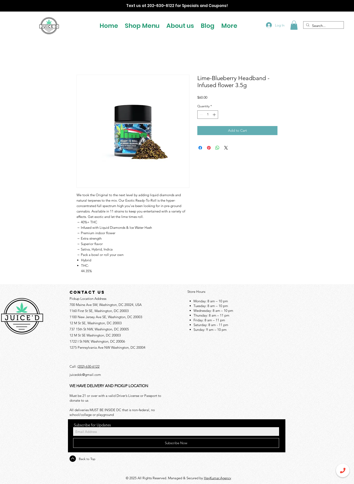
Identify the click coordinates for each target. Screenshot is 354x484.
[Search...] (323, 25)
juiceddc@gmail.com (85, 374)
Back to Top (87, 459)
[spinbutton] (208, 115)
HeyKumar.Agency (217, 478)
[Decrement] (201, 115)
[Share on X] (226, 147)
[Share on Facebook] (200, 147)
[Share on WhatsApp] (217, 147)
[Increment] (214, 115)
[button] (142, 25)
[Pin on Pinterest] (209, 147)
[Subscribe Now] (176, 443)
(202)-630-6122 (88, 366)
